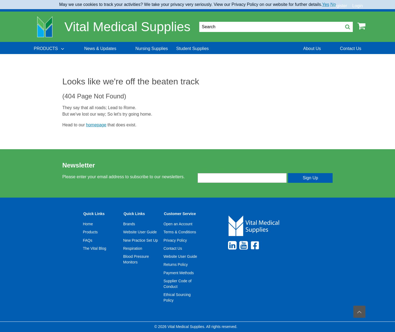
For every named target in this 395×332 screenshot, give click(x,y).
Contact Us (172, 248)
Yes (325, 4)
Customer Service (180, 214)
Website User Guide (140, 232)
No (333, 4)
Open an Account (177, 224)
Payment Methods (178, 273)
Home (88, 224)
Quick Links (94, 214)
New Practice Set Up (140, 240)
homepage (96, 125)
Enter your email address (220, 168)
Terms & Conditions (179, 232)
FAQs (87, 240)
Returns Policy (175, 264)
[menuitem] (49, 48)
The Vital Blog (94, 248)
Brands (129, 224)
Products (90, 232)
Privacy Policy (175, 240)
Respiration (132, 248)
